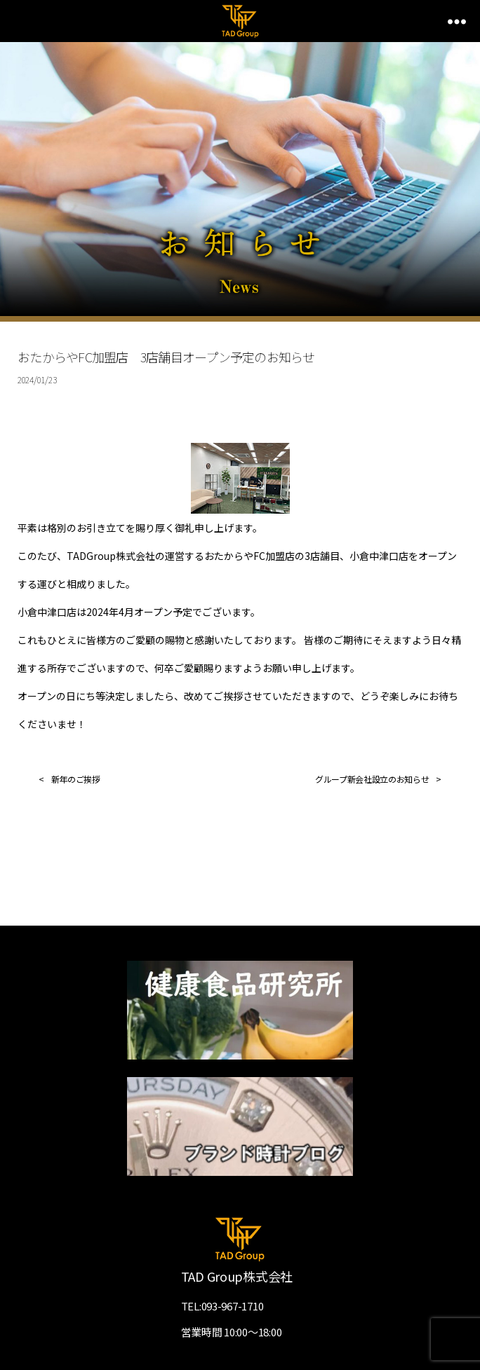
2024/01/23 (37, 379)
